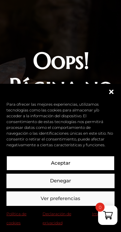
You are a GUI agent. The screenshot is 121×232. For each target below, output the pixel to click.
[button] (111, 92)
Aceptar (60, 163)
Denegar (60, 181)
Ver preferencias (60, 198)
